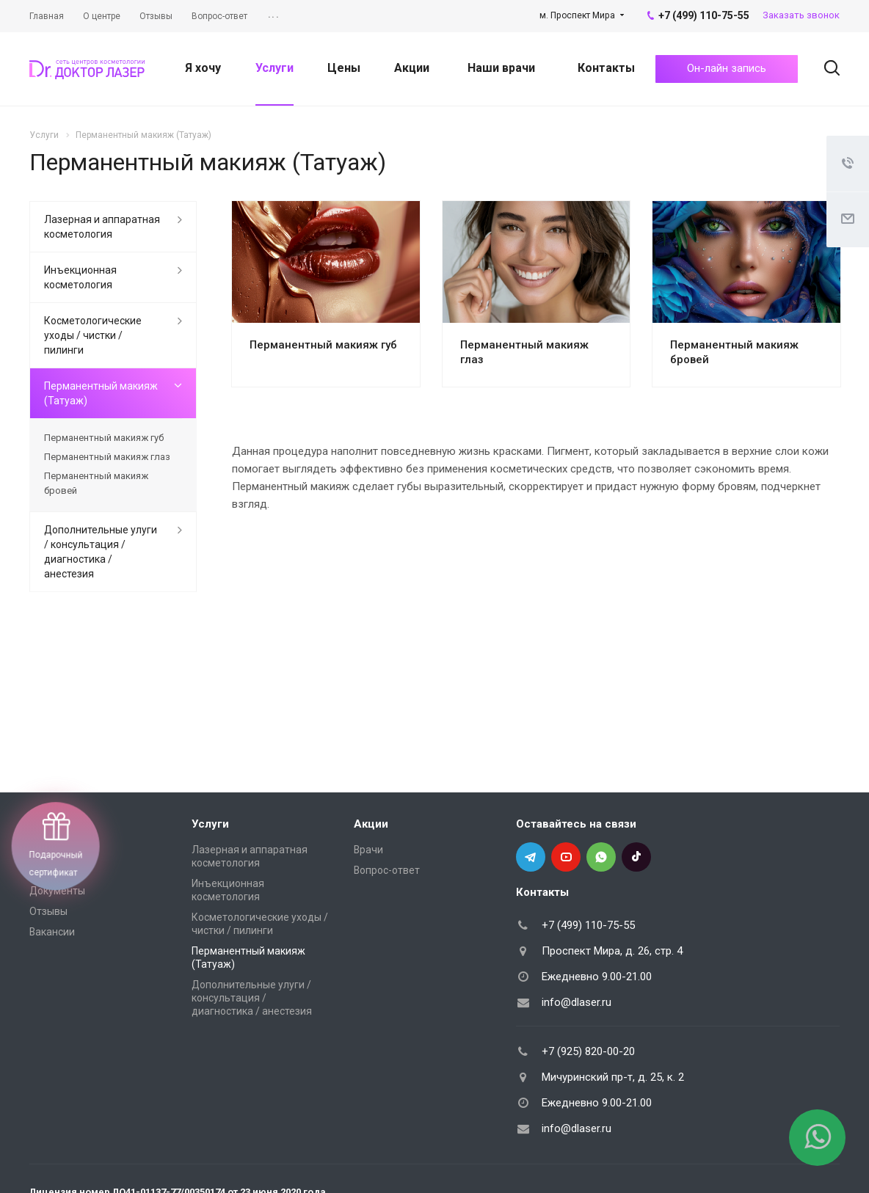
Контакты (606, 68)
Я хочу (203, 68)
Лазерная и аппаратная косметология (102, 227)
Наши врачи (501, 68)
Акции (411, 68)
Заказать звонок (801, 15)
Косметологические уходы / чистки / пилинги (93, 335)
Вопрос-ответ (387, 870)
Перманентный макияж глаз (107, 456)
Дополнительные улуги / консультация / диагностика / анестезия (100, 552)
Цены (343, 68)
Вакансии (52, 932)
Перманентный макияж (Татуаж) (101, 393)
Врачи (368, 849)
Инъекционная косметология (80, 277)
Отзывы (48, 911)
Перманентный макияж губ (323, 344)
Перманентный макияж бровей (96, 483)
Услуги (274, 68)
